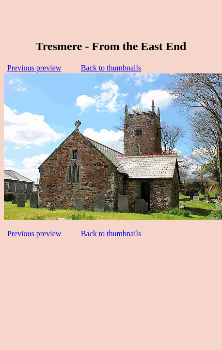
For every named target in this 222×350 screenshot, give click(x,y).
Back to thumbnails (111, 68)
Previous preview (34, 68)
